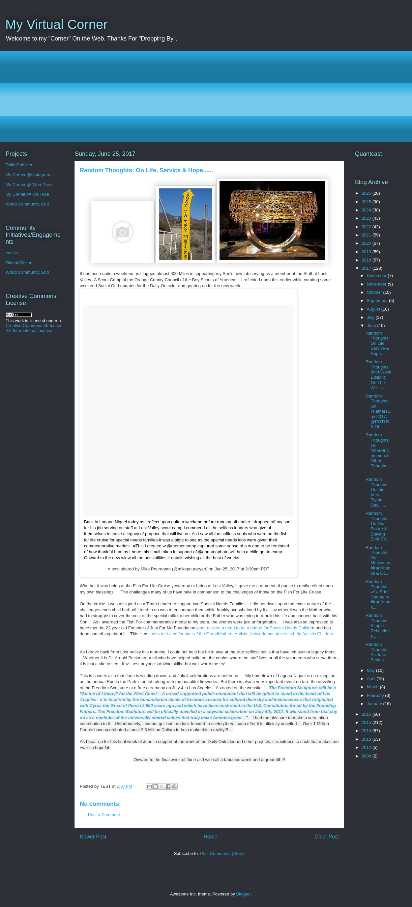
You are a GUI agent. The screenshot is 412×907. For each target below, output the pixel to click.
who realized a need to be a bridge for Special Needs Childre (253, 627)
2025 (367, 201)
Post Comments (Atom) (222, 853)
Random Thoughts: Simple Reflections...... (378, 625)
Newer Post (93, 836)
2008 (367, 756)
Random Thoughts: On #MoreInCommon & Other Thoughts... (378, 452)
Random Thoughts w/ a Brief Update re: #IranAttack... (378, 594)
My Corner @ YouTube (27, 194)
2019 (367, 251)
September (378, 300)
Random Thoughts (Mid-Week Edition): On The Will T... (378, 374)
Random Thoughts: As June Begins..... (378, 652)
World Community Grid (27, 204)
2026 (367, 193)
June (372, 325)
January (375, 703)
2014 (367, 730)
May (371, 670)
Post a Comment (104, 814)
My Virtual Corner (56, 24)
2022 (367, 226)
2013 (367, 739)
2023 (367, 218)
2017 (367, 268)
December (377, 275)
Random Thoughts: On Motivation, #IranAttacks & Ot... (378, 560)
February (376, 695)
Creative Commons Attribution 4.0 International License (34, 328)
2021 (367, 235)
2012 (367, 747)
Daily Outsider (19, 164)
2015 (367, 722)
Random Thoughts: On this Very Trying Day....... (378, 492)
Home (211, 836)
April (372, 678)
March (373, 686)
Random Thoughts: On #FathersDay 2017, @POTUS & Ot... (378, 411)
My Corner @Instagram (28, 174)
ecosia (12, 252)
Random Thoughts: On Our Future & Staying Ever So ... (378, 526)
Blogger (243, 894)
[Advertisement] (208, 96)
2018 (367, 260)
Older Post (326, 836)
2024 (367, 209)
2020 (367, 243)
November (377, 284)
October (375, 292)
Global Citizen (19, 262)
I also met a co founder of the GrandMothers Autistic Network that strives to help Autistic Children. (242, 633)
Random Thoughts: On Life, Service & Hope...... (378, 343)
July (371, 317)
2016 (367, 714)
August (374, 309)
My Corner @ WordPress (29, 184)
